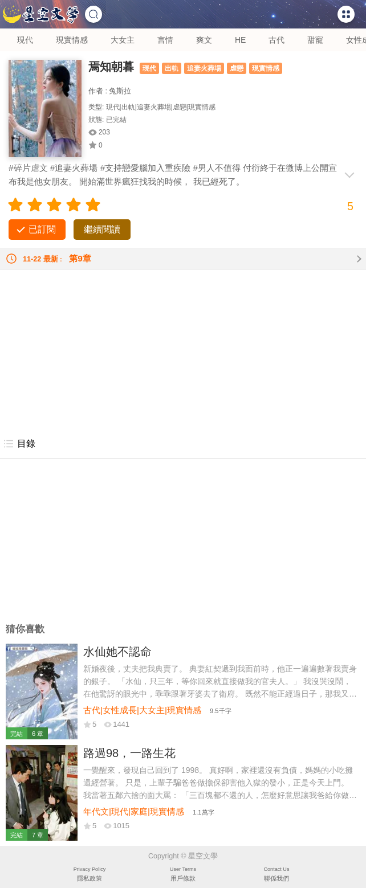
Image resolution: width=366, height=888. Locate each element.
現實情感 (72, 39)
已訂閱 (42, 229)
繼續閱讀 (102, 229)
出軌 (171, 68)
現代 (25, 39)
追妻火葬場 (204, 68)
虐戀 (236, 68)
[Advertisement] (183, 349)
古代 (276, 39)
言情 (165, 39)
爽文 (204, 39)
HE (240, 39)
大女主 (123, 39)
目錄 (19, 443)
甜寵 (315, 39)
